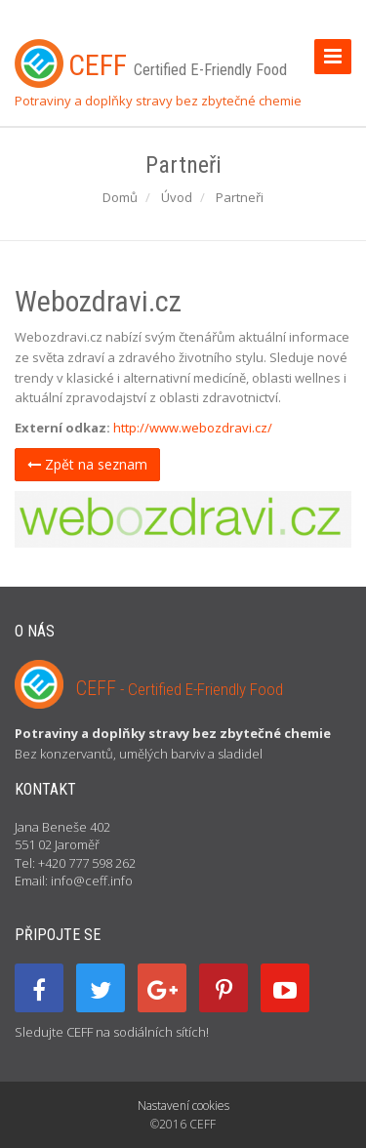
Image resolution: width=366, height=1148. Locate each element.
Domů (120, 197)
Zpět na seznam (87, 464)
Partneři (240, 197)
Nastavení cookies (183, 1105)
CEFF (179, 688)
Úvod (176, 197)
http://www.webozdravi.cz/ (192, 427)
